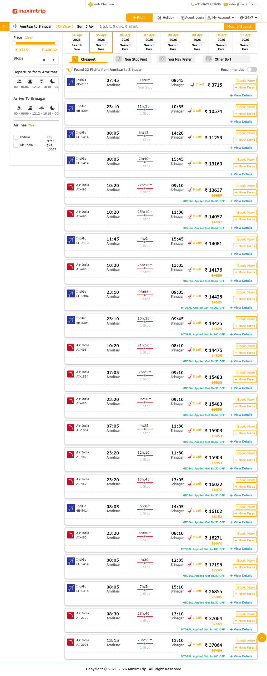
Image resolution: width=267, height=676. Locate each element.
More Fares (245, 87)
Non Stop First (131, 59)
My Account (220, 17)
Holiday (165, 17)
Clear (29, 37)
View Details (241, 95)
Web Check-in (101, 4)
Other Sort (218, 59)
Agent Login (192, 17)
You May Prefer (175, 59)
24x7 (248, 17)
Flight (139, 17)
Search (77, 47)
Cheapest (83, 59)
